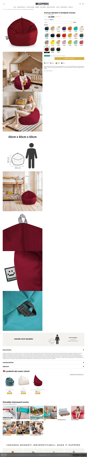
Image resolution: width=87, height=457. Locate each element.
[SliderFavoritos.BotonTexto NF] (76, 375)
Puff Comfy (23, 390)
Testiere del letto (7, 420)
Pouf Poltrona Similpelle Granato (38, 390)
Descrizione (7, 350)
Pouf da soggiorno (7, 436)
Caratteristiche (8, 363)
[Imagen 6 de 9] (77, 413)
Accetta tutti (76, 455)
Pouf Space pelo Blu (9, 390)
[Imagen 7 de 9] (9, 429)
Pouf (45, 420)
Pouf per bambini (75, 420)
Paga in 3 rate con (49, 20)
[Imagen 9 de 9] (36, 429)
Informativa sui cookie (42, 454)
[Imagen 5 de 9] (64, 413)
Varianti (46, 25)
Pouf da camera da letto (35, 436)
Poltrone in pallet (61, 420)
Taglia (74, 23)
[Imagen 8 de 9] (23, 429)
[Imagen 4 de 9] (50, 413)
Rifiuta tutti (83, 455)
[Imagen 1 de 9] (9, 413)
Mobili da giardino (34, 420)
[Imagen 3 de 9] (36, 413)
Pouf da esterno (20, 436)
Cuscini (18, 420)
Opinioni (51, 15)
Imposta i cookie (3, 455)
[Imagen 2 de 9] (23, 413)
